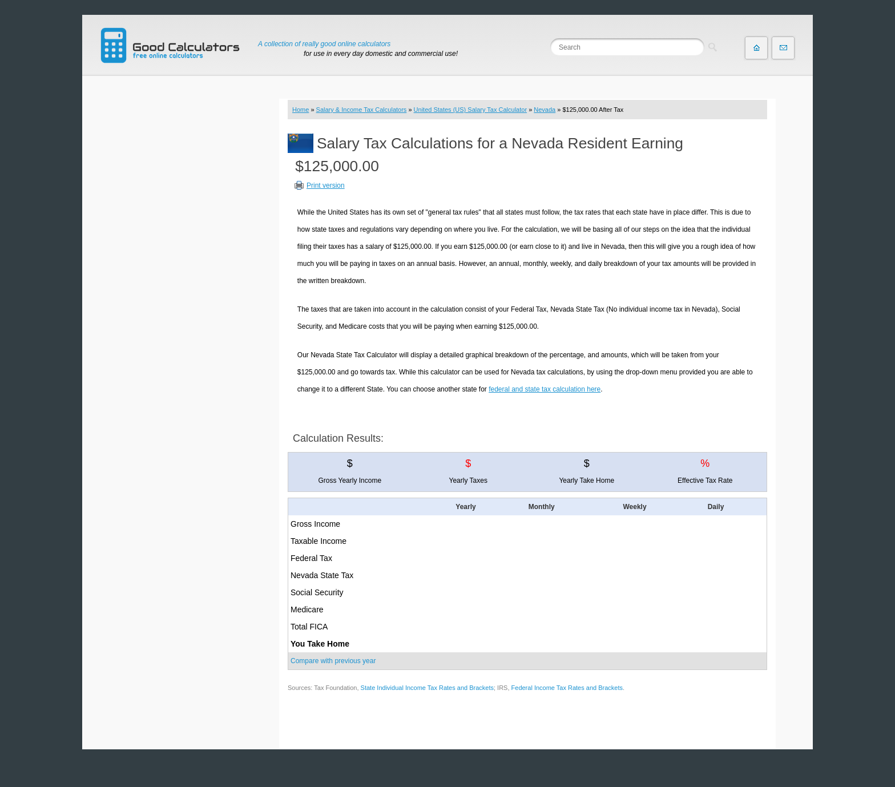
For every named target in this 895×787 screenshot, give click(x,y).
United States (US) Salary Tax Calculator (470, 109)
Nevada (544, 109)
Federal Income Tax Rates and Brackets (567, 687)
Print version (326, 185)
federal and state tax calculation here (544, 389)
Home (300, 109)
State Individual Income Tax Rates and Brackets (427, 687)
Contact (783, 47)
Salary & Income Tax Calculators (361, 109)
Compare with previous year (333, 661)
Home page (756, 47)
